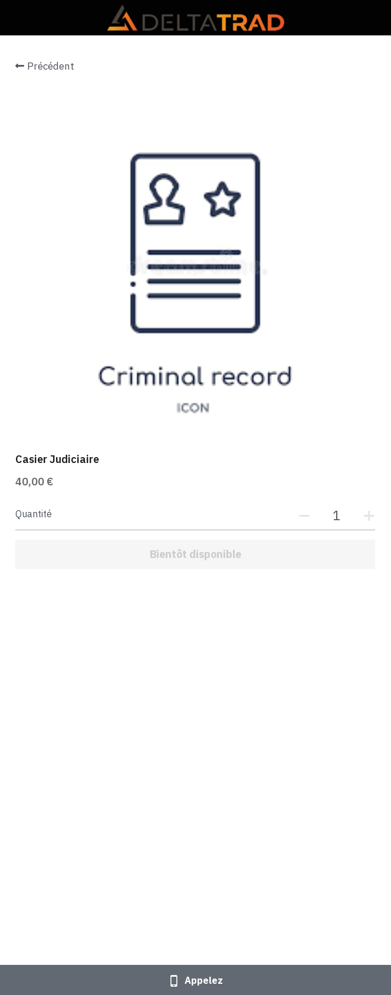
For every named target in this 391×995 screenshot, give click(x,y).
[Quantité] (336, 515)
